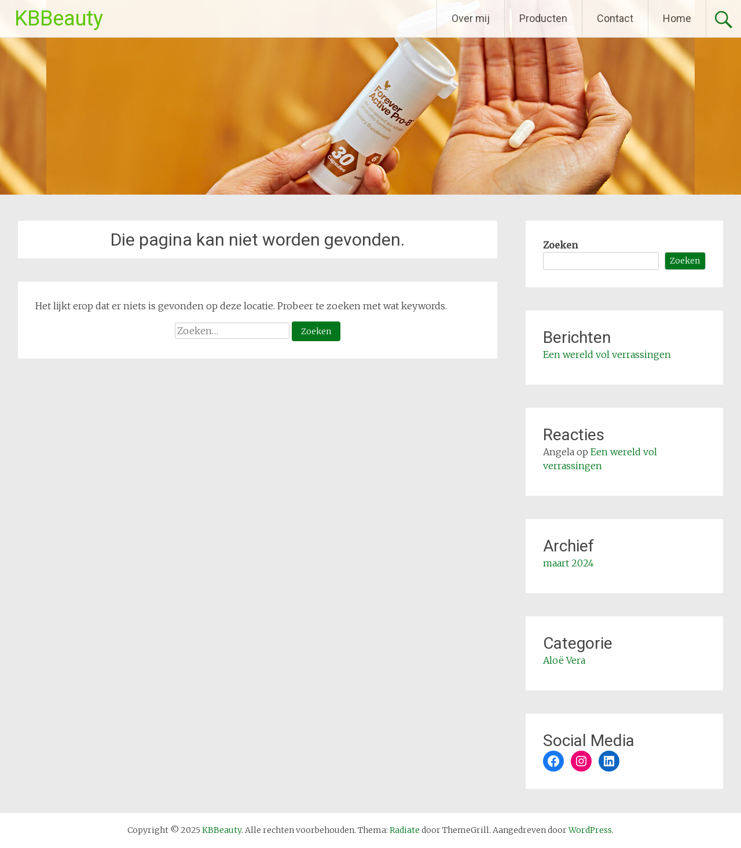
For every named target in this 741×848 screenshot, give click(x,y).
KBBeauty (58, 18)
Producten (543, 18)
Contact (615, 18)
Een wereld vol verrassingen (607, 354)
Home (677, 18)
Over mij (471, 18)
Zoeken (560, 245)
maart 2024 (568, 563)
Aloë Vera (564, 660)
